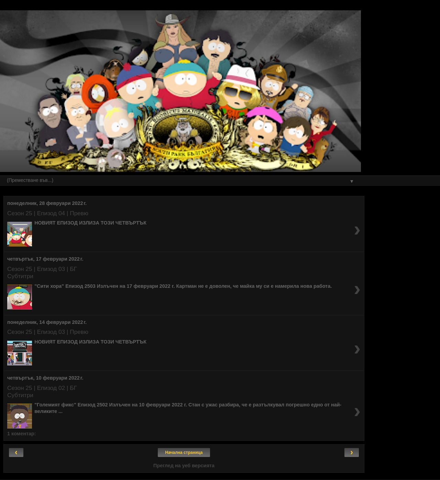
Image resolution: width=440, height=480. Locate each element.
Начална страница (184, 452)
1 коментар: (21, 433)
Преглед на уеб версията (183, 465)
